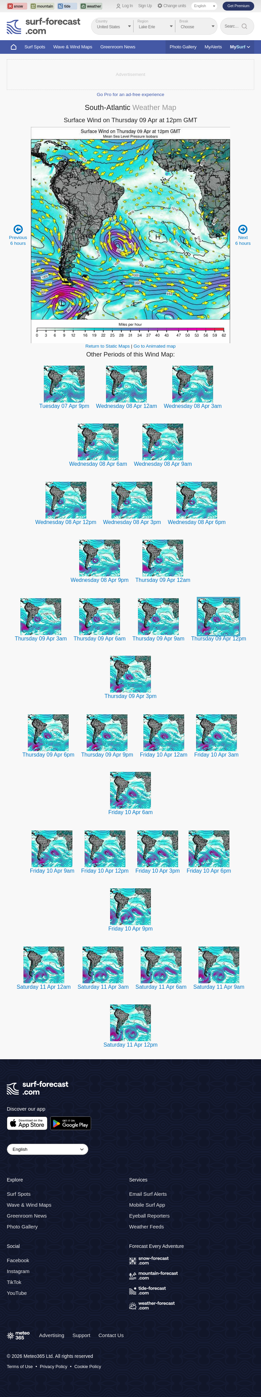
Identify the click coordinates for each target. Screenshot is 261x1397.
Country (101, 21)
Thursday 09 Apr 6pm (48, 755)
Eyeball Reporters (149, 1216)
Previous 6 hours (18, 234)
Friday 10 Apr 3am (216, 755)
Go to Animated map (155, 346)
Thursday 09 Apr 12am (162, 580)
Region (143, 21)
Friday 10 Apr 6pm (209, 871)
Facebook (18, 1260)
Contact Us (111, 1335)
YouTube (17, 1293)
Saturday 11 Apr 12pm (130, 1045)
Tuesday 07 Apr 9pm (64, 406)
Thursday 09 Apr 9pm (107, 755)
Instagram (18, 1271)
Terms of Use (20, 1366)
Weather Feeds (146, 1227)
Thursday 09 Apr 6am (100, 638)
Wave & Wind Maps (72, 46)
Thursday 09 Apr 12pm (218, 638)
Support (81, 1335)
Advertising (51, 1335)
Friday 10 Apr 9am (52, 871)
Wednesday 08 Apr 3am (193, 406)
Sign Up (145, 5)
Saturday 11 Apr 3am (102, 987)
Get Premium (238, 6)
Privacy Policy (53, 1366)
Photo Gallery (183, 46)
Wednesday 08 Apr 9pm (99, 580)
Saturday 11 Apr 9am (218, 987)
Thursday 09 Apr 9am (159, 638)
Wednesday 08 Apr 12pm (65, 522)
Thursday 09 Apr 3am (41, 638)
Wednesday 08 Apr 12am (126, 406)
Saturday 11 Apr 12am (44, 987)
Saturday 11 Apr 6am (160, 987)
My (240, 47)
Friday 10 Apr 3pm (157, 871)
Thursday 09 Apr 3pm (131, 696)
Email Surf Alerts (148, 1194)
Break (183, 21)
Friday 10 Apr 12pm (105, 871)
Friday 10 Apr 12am (164, 755)
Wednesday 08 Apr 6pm (197, 522)
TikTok (14, 1282)
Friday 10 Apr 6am (130, 812)
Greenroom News (117, 46)
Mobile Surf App (147, 1205)
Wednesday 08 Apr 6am (98, 464)
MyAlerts (213, 46)
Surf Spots (34, 46)
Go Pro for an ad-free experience (130, 94)
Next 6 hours (242, 234)
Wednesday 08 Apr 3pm (132, 522)
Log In (127, 5)
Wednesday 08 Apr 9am (163, 464)
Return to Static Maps (107, 346)
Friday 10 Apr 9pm (130, 929)
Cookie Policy (87, 1366)
